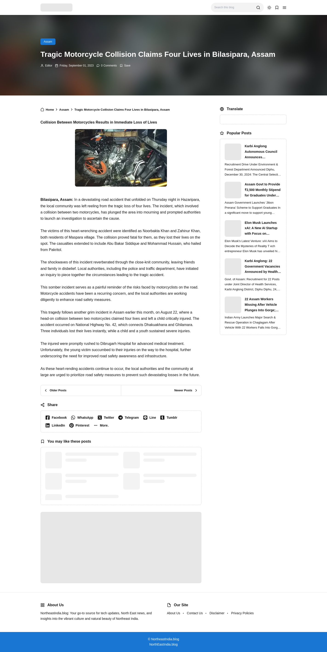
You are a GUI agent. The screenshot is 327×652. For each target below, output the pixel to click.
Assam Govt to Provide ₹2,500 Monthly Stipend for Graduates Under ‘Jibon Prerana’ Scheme (263, 190)
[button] (284, 8)
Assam (48, 41)
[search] (258, 8)
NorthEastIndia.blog (163, 644)
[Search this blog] (233, 7)
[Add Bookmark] (125, 65)
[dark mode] (269, 8)
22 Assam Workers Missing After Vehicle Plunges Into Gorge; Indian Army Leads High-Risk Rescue (261, 305)
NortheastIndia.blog (165, 639)
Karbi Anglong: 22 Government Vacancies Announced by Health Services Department (262, 267)
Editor (48, 65)
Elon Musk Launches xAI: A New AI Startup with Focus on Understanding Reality (262, 229)
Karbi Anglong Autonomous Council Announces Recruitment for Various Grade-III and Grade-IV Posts (263, 152)
